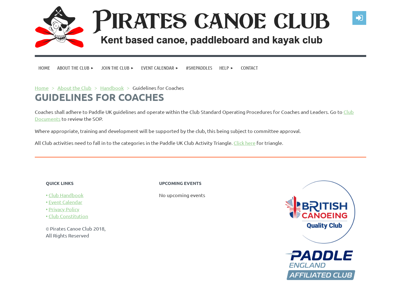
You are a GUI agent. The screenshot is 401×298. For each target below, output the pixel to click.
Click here (244, 143)
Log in (359, 18)
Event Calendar (65, 202)
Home (42, 88)
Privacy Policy (64, 209)
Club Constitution (68, 216)
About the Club (74, 88)
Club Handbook (66, 195)
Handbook (112, 88)
